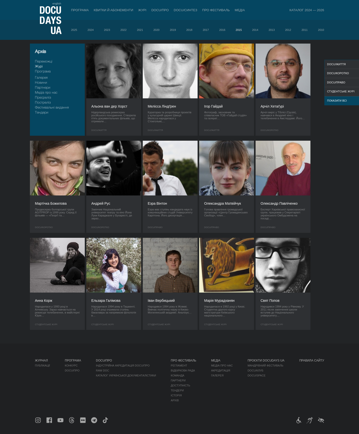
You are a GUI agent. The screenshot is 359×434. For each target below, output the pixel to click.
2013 (271, 29)
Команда (177, 375)
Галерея (41, 77)
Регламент (179, 365)
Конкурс (71, 365)
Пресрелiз (43, 97)
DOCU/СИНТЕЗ (185, 10)
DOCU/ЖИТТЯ (336, 64)
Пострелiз (43, 102)
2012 (288, 29)
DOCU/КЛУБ (255, 370)
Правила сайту (311, 360)
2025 (74, 29)
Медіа (240, 10)
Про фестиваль (216, 10)
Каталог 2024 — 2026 (306, 10)
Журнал (41, 360)
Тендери (41, 112)
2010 (321, 29)
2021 (140, 29)
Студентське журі (341, 91)
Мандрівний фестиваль (265, 365)
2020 (156, 29)
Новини (41, 82)
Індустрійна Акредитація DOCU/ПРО (123, 365)
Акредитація (220, 370)
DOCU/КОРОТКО (338, 73)
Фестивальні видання (52, 107)
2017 (206, 29)
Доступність (180, 385)
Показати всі (337, 100)
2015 (239, 29)
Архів (175, 400)
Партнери (42, 87)
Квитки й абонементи (113, 10)
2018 (189, 29)
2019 (173, 29)
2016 (222, 29)
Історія (176, 395)
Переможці (43, 61)
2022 (123, 29)
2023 (107, 29)
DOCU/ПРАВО (336, 82)
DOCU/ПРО (160, 10)
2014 (255, 29)
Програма (80, 10)
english (56, 3)
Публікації (42, 365)
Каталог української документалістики (126, 375)
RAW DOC (102, 370)
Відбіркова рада (183, 370)
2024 (90, 29)
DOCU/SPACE (257, 375)
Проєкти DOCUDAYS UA (266, 360)
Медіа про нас (46, 92)
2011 (304, 29)
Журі (142, 10)
